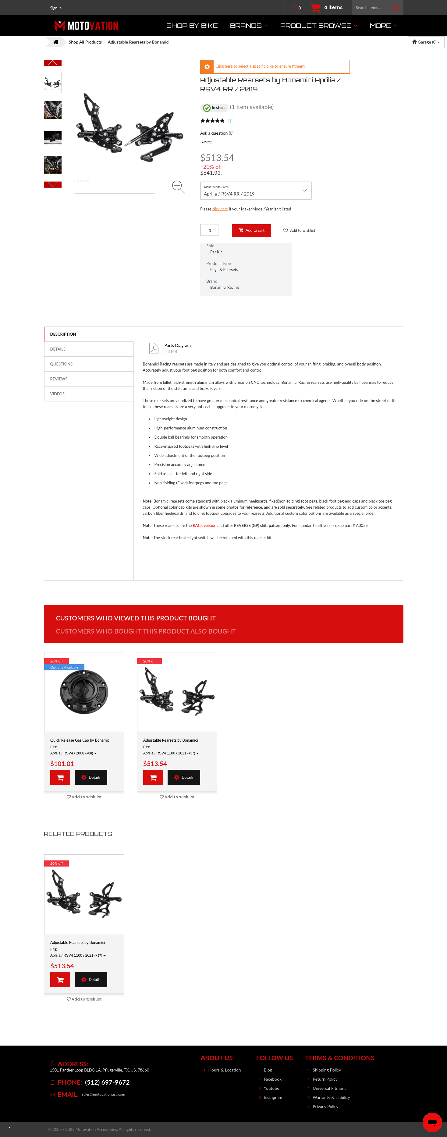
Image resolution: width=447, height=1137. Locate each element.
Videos (57, 394)
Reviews (58, 379)
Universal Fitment (329, 1088)
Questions (61, 364)
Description (63, 334)
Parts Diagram (178, 345)
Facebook (273, 1079)
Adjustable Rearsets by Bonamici (173, 740)
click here (220, 209)
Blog (268, 1069)
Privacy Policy (325, 1106)
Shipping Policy (327, 1069)
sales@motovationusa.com (105, 1094)
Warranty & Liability (331, 1097)
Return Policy (325, 1079)
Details (58, 349)
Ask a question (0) (216, 133)
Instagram (273, 1097)
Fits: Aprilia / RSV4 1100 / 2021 (171, 750)
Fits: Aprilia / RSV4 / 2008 (73, 750)
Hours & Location (224, 1069)
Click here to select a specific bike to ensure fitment (260, 66)
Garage (426, 41)
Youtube (271, 1088)
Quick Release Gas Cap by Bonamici (83, 740)
